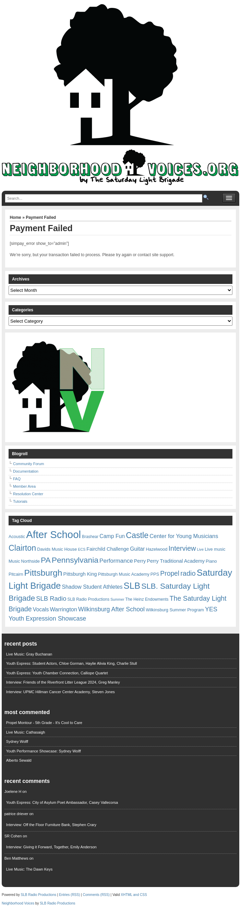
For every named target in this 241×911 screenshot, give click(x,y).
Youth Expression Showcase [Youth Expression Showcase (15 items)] (47, 618)
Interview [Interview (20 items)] (182, 548)
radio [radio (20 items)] (187, 573)
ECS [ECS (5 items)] (81, 549)
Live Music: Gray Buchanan (29, 654)
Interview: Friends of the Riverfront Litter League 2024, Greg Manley (63, 682)
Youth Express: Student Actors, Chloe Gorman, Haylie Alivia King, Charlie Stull (71, 663)
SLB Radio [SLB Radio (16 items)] (51, 598)
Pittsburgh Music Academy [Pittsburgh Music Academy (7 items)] (123, 574)
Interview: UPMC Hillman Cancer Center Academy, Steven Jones (60, 692)
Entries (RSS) (69, 895)
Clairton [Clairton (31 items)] (22, 548)
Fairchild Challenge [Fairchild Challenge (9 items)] (107, 549)
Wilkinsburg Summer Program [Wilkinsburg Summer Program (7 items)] (175, 609)
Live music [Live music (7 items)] (215, 549)
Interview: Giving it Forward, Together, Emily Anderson (51, 847)
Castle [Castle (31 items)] (137, 535)
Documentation (25, 471)
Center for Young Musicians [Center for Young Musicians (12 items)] (183, 536)
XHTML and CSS (134, 895)
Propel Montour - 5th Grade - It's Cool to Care (44, 723)
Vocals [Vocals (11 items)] (41, 609)
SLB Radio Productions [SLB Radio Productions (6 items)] (89, 599)
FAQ (17, 479)
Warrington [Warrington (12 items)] (63, 609)
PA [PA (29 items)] (46, 560)
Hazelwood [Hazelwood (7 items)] (156, 549)
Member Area (24, 486)
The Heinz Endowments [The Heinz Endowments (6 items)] (147, 599)
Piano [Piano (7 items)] (211, 561)
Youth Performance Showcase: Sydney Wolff (43, 751)
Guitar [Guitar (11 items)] (137, 549)
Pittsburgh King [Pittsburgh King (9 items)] (80, 574)
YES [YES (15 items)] (211, 609)
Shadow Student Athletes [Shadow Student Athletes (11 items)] (92, 587)
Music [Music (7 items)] (14, 561)
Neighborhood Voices (18, 903)
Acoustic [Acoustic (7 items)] (17, 536)
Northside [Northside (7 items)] (30, 561)
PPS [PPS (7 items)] (154, 574)
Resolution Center (28, 494)
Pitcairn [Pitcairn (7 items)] (16, 574)
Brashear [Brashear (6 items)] (90, 536)
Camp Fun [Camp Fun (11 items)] (112, 536)
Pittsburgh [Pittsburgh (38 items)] (43, 572)
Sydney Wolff (17, 741)
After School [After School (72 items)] (53, 534)
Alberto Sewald (19, 760)
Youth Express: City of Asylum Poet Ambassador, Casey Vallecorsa (62, 802)
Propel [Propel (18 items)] (169, 573)
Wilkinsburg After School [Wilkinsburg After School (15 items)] (111, 609)
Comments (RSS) (96, 895)
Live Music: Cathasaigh (25, 732)
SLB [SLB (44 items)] (132, 585)
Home (15, 217)
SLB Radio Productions (38, 895)
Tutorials (20, 501)
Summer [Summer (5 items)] (117, 599)
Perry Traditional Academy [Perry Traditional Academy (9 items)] (176, 561)
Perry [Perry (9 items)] (140, 561)
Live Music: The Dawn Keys (29, 869)
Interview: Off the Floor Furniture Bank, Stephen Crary (51, 825)
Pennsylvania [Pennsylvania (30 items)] (75, 560)
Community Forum (28, 464)
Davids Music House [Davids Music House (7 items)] (57, 549)
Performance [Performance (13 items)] (116, 561)
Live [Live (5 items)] (200, 549)
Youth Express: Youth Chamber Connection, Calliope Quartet (57, 673)
